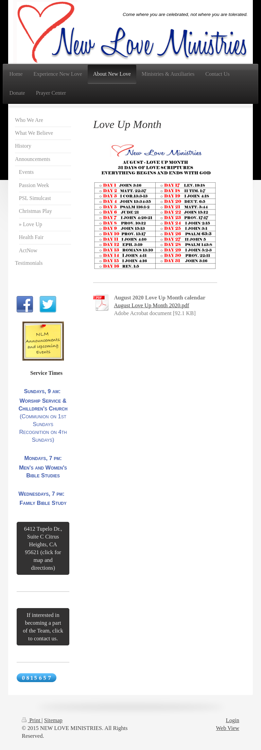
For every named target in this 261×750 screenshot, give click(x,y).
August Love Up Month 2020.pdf (151, 305)
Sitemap (53, 720)
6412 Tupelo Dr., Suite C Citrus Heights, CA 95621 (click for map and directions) (43, 548)
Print (31, 720)
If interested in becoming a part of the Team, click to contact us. (43, 627)
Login (232, 720)
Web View (227, 728)
